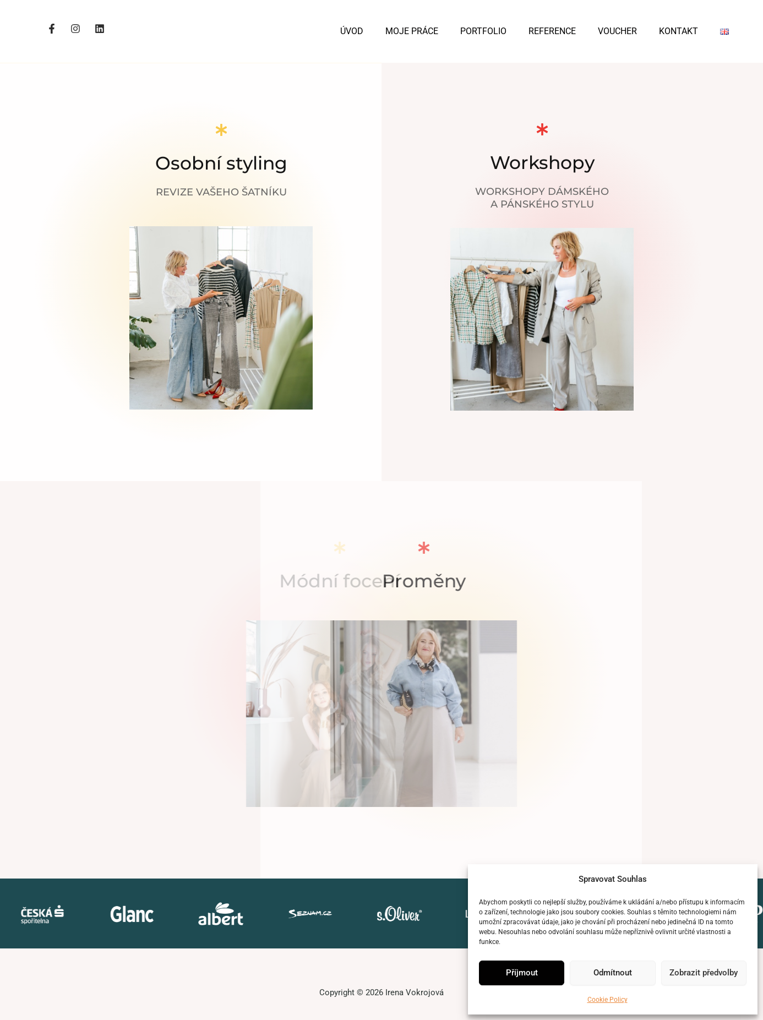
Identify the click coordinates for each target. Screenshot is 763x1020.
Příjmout (522, 973)
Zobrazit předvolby (703, 973)
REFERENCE (552, 31)
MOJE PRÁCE (411, 31)
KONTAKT (678, 31)
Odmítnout (612, 973)
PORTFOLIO (483, 31)
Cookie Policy (607, 999)
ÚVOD (351, 31)
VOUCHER (617, 31)
